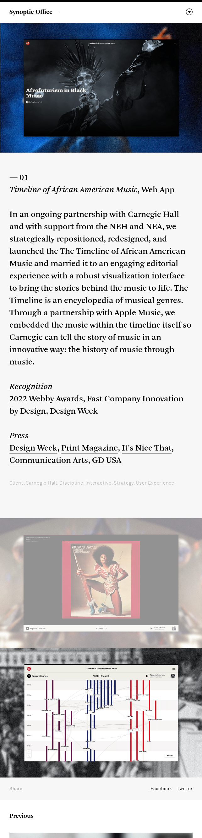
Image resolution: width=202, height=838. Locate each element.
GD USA (106, 461)
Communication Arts (48, 461)
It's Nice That (147, 448)
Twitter (185, 789)
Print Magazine (89, 448)
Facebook (161, 789)
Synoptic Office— (34, 12)
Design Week (33, 448)
